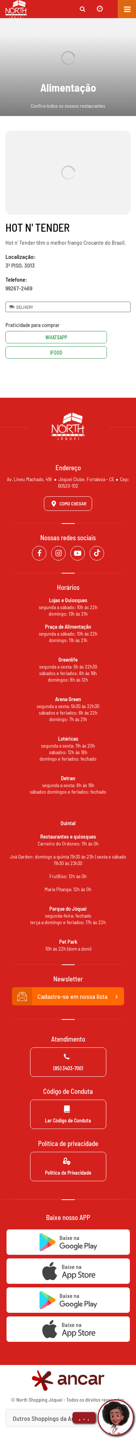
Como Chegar (67, 503)
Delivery (20, 307)
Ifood (56, 352)
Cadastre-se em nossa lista (68, 997)
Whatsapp (56, 337)
